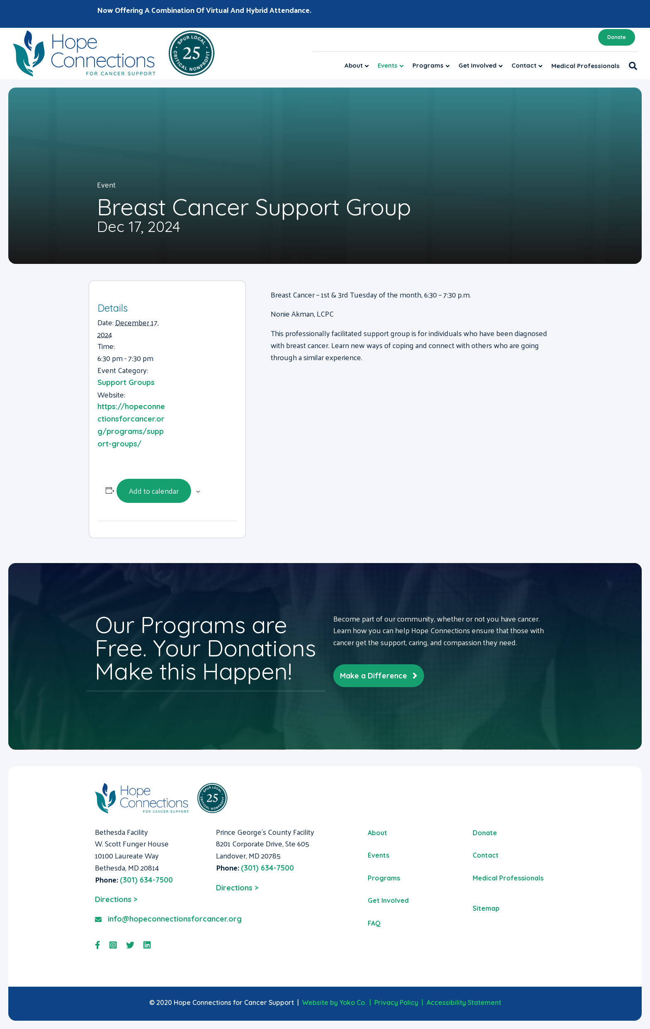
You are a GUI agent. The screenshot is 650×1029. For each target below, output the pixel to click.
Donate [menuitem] (485, 833)
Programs (428, 65)
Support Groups (126, 382)
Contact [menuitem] (486, 855)
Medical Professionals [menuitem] (508, 878)
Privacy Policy (396, 1002)
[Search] (630, 66)
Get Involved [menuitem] (388, 900)
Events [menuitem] (378, 855)
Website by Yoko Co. (334, 1002)
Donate (616, 37)
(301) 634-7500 (146, 880)
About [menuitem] (377, 833)
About (353, 65)
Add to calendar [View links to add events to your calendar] (154, 490)
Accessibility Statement (464, 1002)
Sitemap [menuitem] (486, 908)
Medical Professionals (585, 66)
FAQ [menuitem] (374, 923)
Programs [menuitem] (384, 878)
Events (388, 65)
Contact (524, 65)
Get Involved (477, 65)
